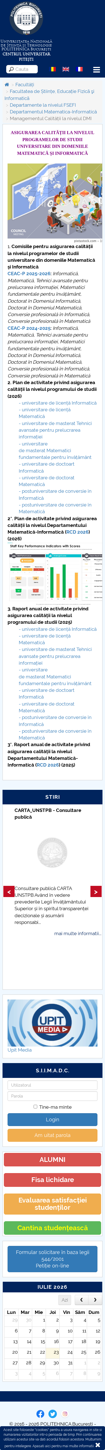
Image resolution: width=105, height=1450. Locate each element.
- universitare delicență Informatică (58, 403)
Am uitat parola (52, 1135)
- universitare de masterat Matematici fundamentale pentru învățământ (55, 450)
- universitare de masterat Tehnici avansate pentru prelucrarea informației (55, 430)
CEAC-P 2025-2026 (29, 273)
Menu (96, 70)
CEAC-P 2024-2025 (29, 328)
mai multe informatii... (77, 933)
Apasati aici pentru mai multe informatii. (63, 1446)
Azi (65, 1300)
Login (52, 1119)
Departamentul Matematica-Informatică (53, 112)
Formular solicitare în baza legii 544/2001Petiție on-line (52, 1259)
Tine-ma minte (53, 1107)
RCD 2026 (77, 532)
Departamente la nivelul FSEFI (43, 105)
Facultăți (24, 84)
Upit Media (20, 1050)
